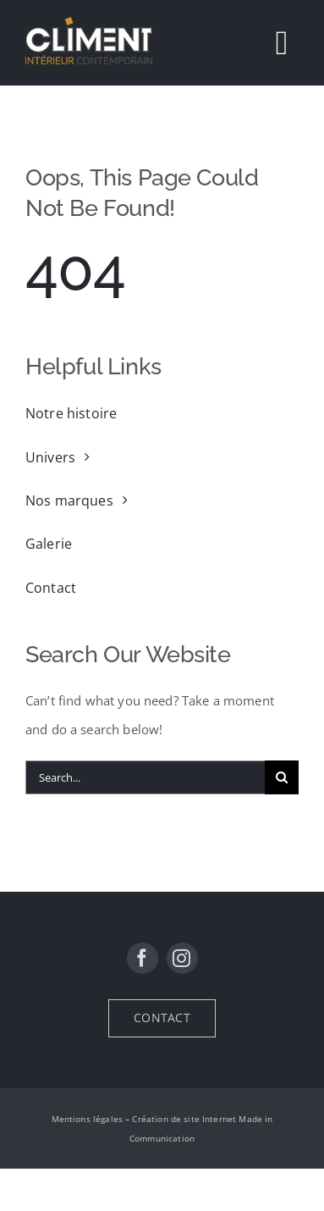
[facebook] (142, 958)
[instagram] (182, 958)
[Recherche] (282, 777)
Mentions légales (87, 1119)
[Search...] (145, 777)
